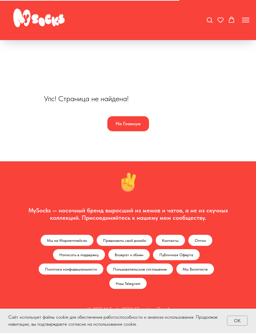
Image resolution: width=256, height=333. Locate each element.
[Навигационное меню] (245, 20)
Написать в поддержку (79, 255)
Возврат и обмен (129, 255)
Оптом (200, 240)
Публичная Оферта (176, 255)
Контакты (170, 240)
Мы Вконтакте (195, 269)
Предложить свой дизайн (124, 240)
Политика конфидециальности (71, 269)
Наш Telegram (128, 283)
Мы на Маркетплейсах (67, 240)
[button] (209, 20)
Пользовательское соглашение (140, 269)
